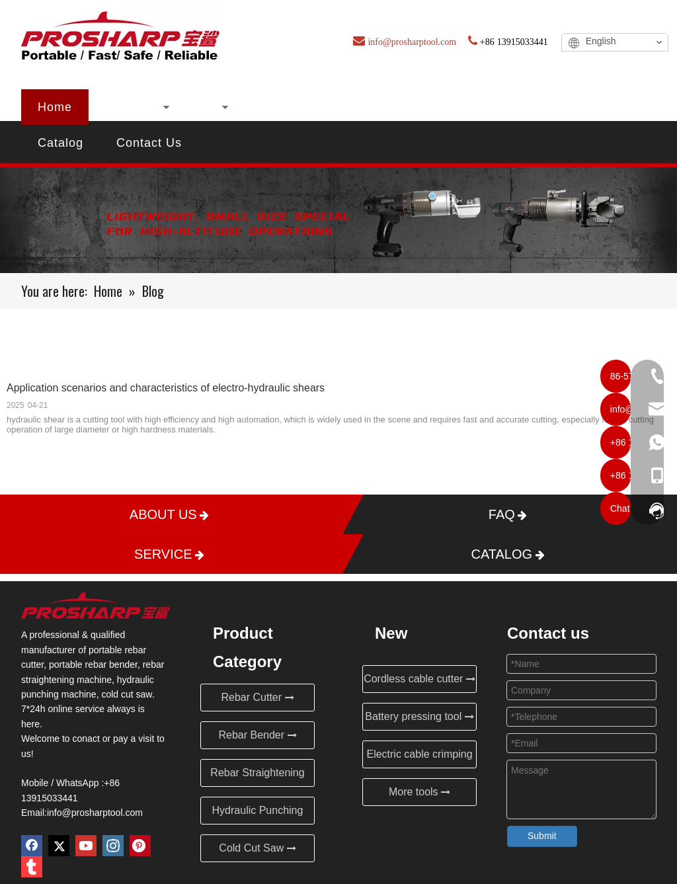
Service (577, 107)
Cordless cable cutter (419, 678)
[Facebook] (31, 845)
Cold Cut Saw (257, 848)
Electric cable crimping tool (419, 758)
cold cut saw (126, 694)
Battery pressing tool (419, 716)
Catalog (60, 142)
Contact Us (149, 142)
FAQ (509, 107)
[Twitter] (58, 845)
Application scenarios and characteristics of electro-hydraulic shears (166, 387)
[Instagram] (113, 845)
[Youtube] (86, 845)
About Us (276, 107)
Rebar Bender (257, 735)
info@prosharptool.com (95, 812)
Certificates (370, 107)
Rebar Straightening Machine (257, 777)
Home (55, 107)
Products (131, 107)
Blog (450, 107)
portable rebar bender (93, 664)
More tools (419, 791)
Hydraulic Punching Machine (257, 814)
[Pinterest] (140, 845)
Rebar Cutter (257, 697)
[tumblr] (31, 866)
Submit (542, 835)
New (203, 107)
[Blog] (338, 220)
